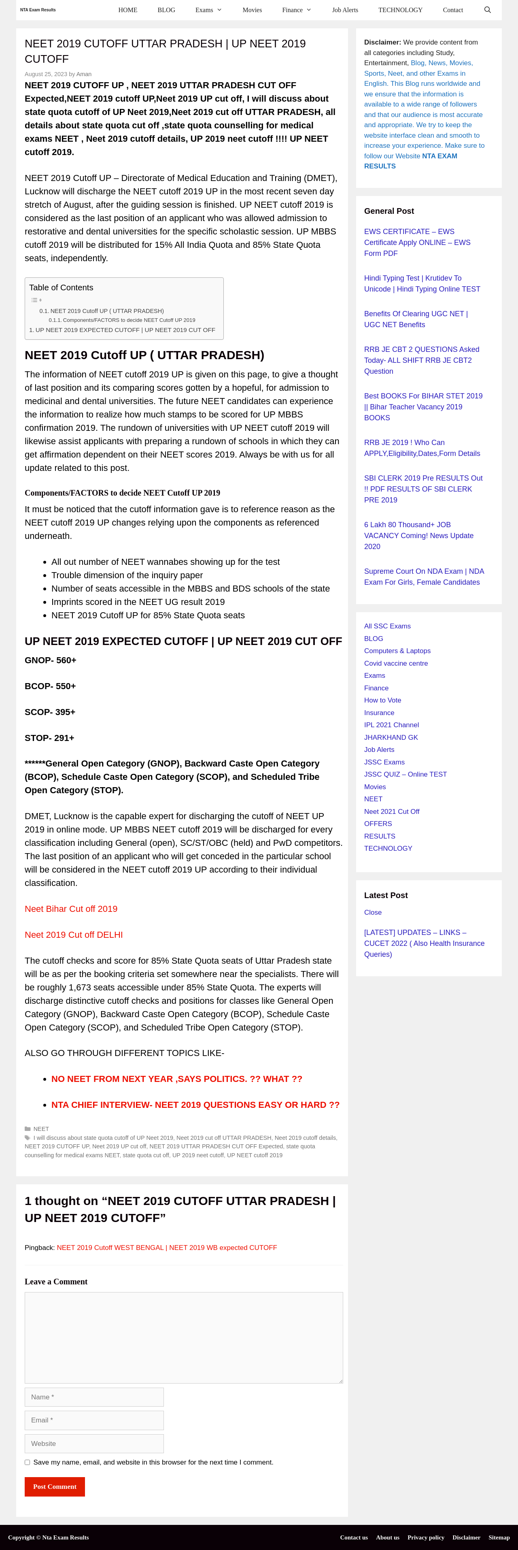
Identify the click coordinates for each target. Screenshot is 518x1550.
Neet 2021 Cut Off (392, 811)
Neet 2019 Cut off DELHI (74, 935)
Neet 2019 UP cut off (119, 1146)
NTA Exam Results (38, 10)
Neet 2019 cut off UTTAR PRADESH (224, 1138)
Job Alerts (345, 9)
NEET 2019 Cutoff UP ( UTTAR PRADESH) (107, 311)
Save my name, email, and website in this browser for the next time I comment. (154, 1462)
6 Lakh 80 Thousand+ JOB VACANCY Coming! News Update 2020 (418, 536)
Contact (453, 9)
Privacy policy (426, 1537)
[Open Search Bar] (487, 10)
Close (373, 912)
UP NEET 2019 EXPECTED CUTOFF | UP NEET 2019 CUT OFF (125, 329)
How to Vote (382, 700)
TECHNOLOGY (400, 9)
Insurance (379, 713)
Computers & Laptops (397, 651)
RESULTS (379, 836)
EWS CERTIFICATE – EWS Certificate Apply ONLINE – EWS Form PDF (417, 243)
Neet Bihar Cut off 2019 (71, 909)
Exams (213, 10)
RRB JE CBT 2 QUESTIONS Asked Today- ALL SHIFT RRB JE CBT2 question (422, 360)
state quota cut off (146, 1155)
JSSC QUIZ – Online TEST (405, 774)
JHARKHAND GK (391, 737)
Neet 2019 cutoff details (305, 1138)
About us (387, 1537)
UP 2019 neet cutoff (198, 1155)
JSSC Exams (384, 762)
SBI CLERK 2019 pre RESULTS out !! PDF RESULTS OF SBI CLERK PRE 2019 (423, 489)
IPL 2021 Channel (391, 725)
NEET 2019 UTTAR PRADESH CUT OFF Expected (216, 1146)
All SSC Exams (387, 626)
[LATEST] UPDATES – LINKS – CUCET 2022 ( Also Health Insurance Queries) (424, 943)
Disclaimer (466, 1537)
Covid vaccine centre (396, 663)
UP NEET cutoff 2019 (254, 1155)
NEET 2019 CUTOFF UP (57, 1146)
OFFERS (378, 824)
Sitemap (499, 1537)
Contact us (354, 1537)
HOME (127, 9)
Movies (252, 9)
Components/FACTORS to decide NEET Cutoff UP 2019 (129, 320)
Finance (302, 10)
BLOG (167, 9)
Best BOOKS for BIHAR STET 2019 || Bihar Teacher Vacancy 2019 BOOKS (423, 407)
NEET (41, 1129)
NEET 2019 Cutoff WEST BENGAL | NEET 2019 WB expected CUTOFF (167, 1248)
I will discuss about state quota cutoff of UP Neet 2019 (103, 1138)
